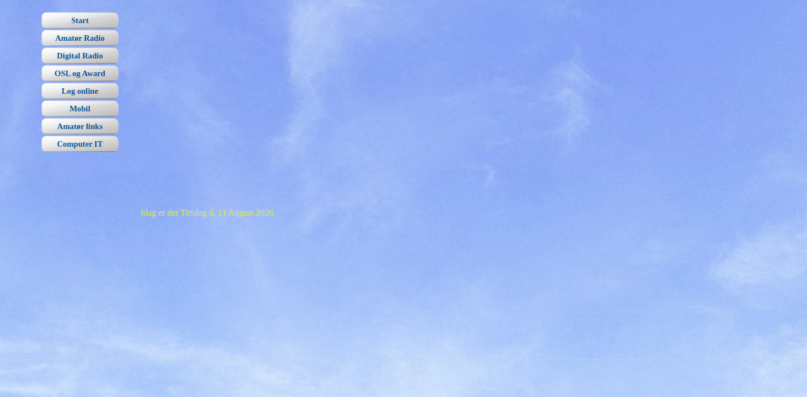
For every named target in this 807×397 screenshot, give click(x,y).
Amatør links (80, 126)
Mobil (79, 108)
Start (80, 20)
